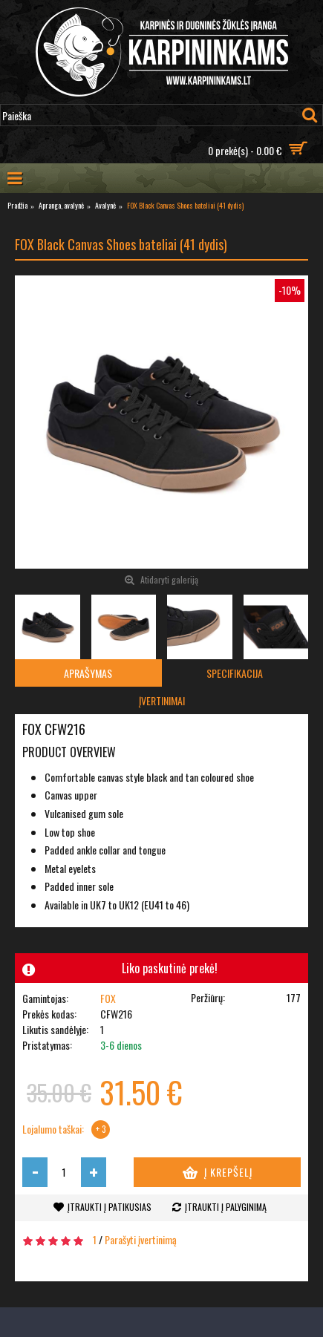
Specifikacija (234, 673)
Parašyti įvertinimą (141, 1239)
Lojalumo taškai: (53, 1129)
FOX (108, 998)
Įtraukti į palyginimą (226, 1206)
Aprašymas (88, 673)
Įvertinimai (162, 700)
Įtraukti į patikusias (109, 1206)
